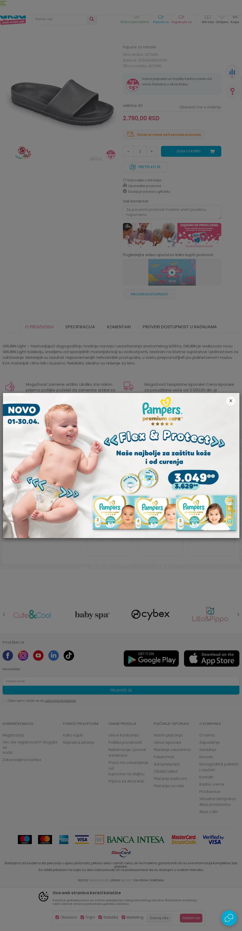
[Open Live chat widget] (229, 918)
